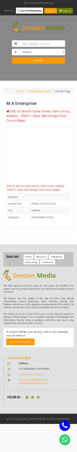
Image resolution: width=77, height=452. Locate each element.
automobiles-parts (39, 91)
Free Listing (31, 262)
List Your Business (20, 341)
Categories (56, 256)
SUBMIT (38, 60)
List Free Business (29, 10)
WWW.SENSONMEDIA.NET (32, 379)
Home (9, 10)
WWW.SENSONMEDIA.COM (33, 383)
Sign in (50, 10)
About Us (41, 256)
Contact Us (47, 262)
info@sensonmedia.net (31, 374)
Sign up (65, 10)
